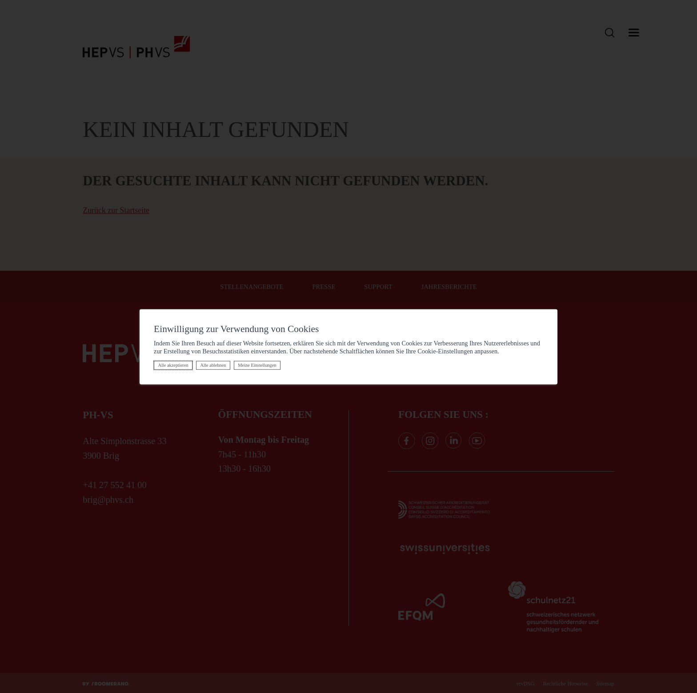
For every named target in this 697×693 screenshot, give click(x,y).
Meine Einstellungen (257, 365)
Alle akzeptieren (173, 365)
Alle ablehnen (213, 365)
